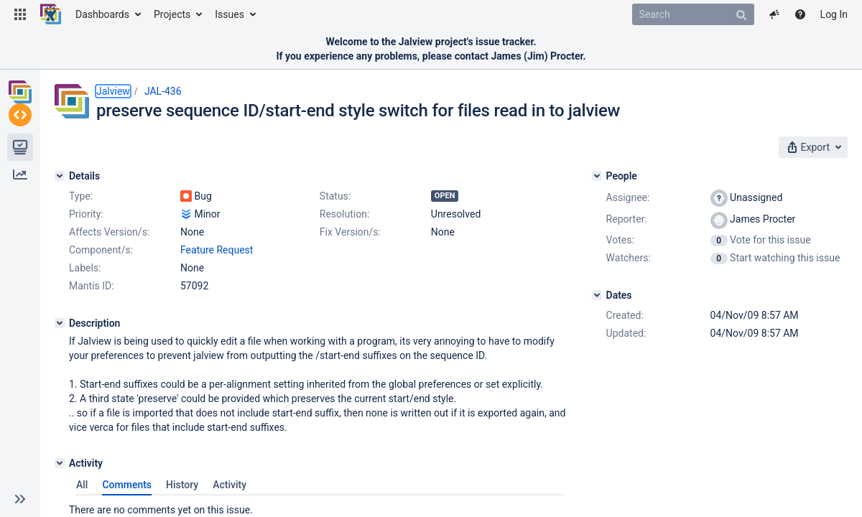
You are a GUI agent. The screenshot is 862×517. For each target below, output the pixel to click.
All (82, 484)
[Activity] (60, 463)
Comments (127, 484)
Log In (834, 14)
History (182, 484)
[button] (20, 14)
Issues (229, 14)
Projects (172, 14)
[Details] (60, 176)
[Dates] (597, 295)
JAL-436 (163, 91)
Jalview (113, 91)
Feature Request (216, 250)
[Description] (60, 323)
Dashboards (102, 14)
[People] (597, 176)
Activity (229, 484)
